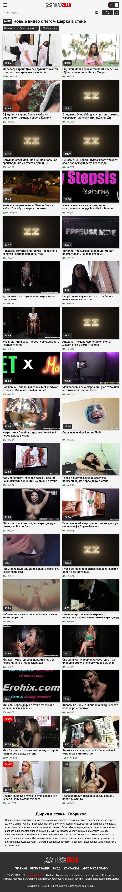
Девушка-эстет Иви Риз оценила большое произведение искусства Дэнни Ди (30, 161)
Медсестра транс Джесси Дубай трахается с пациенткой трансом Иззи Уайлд (31, 71)
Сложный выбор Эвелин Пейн (81, 432)
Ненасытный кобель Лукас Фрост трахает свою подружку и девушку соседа (90, 161)
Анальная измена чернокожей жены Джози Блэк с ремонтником (86, 343)
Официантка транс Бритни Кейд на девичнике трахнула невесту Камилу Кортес (27, 116)
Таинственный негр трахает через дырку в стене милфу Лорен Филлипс (90, 525)
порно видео (35, 875)
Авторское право (95, 868)
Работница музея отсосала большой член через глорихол (30, 616)
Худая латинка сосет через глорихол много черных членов (31, 343)
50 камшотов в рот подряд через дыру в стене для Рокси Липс (29, 525)
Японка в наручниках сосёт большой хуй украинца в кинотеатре (88, 752)
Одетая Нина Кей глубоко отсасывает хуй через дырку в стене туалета (30, 797)
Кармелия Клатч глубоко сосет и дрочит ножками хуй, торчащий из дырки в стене (30, 479)
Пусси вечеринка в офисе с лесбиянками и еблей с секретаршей (90, 570)
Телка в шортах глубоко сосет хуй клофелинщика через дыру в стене (85, 479)
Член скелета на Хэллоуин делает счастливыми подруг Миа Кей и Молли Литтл (87, 207)
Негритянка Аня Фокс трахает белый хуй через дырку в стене (29, 434)
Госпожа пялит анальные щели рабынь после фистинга (88, 797)
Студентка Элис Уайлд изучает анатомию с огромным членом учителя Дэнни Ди (90, 116)
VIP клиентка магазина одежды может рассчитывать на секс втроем (88, 252)
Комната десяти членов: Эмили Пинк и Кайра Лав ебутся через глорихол (28, 207)
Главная (20, 868)
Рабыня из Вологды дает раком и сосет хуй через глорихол (31, 570)
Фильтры (50, 28)
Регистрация (40, 868)
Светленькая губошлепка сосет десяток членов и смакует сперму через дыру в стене (88, 661)
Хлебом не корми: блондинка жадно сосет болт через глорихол (90, 707)
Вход (56, 868)
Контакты (71, 868)
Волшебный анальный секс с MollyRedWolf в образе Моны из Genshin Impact (30, 389)
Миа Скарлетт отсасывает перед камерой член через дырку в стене (30, 752)
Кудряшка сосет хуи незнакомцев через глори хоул (29, 298)
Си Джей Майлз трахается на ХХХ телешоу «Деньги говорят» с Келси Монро (90, 71)
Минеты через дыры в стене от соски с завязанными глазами (28, 707)
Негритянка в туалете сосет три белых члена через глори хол (87, 298)
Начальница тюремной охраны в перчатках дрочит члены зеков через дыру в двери (90, 616)
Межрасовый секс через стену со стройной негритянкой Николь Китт (90, 389)
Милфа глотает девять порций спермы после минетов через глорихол (28, 661)
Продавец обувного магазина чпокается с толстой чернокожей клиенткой (30, 252)
